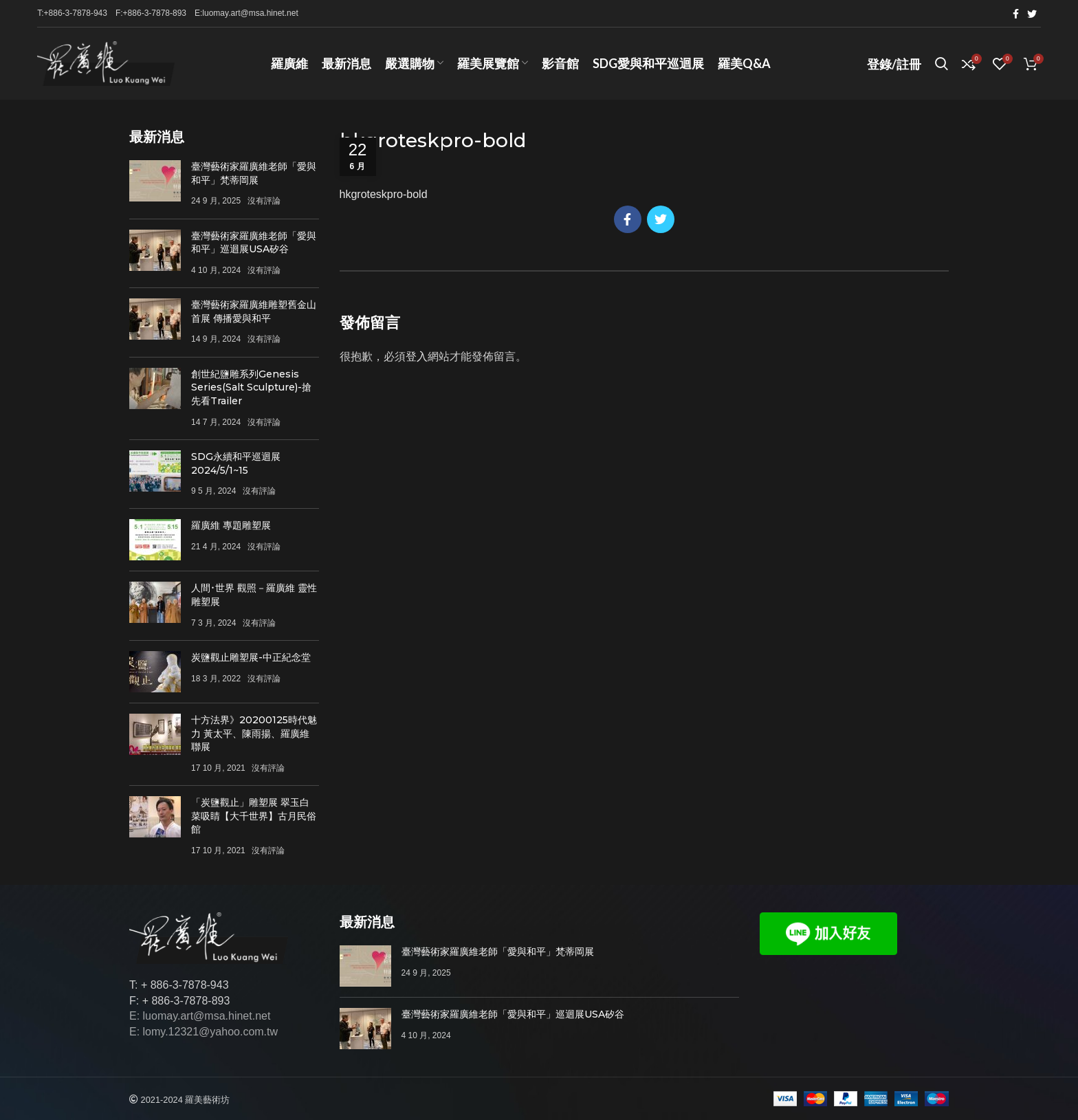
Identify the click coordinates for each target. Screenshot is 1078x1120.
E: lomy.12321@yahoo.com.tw (203, 1031)
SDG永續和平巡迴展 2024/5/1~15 (235, 463)
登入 (417, 356)
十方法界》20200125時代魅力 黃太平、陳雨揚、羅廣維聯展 (254, 733)
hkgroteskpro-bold (384, 194)
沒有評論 (264, 201)
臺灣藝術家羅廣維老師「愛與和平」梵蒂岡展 (253, 173)
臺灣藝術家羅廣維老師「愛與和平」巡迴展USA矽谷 (253, 243)
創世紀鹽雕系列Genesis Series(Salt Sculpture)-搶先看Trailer (251, 387)
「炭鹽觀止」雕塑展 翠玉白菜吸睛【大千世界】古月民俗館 (253, 815)
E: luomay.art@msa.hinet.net (199, 1016)
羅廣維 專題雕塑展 (231, 525)
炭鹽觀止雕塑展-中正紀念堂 (251, 657)
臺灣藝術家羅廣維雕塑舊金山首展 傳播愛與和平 (253, 311)
